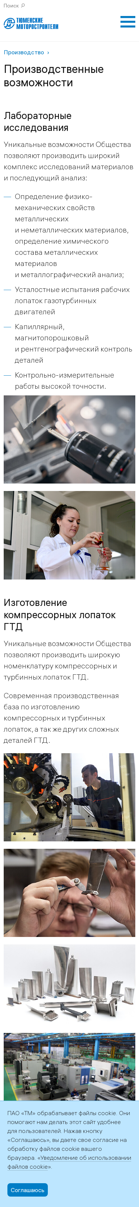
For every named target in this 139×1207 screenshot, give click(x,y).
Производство (24, 52)
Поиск (11, 5)
